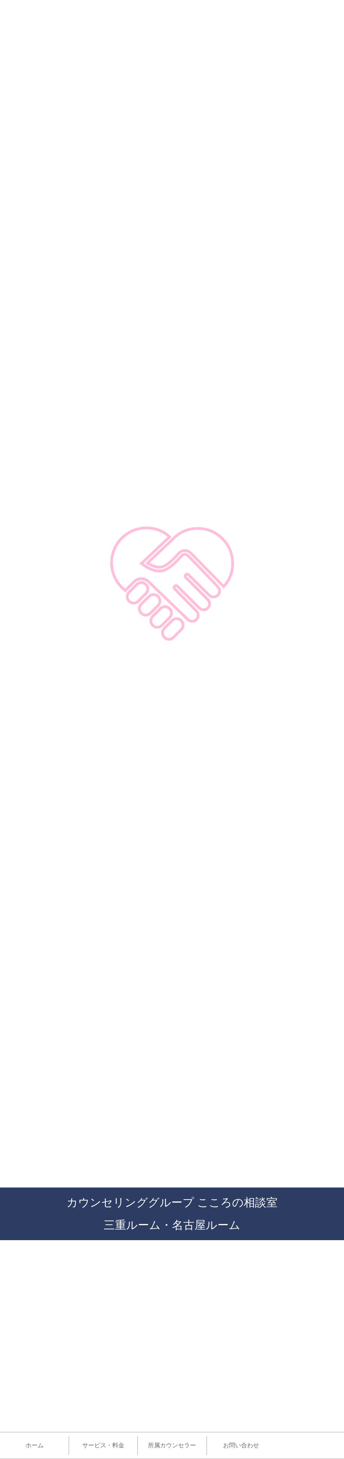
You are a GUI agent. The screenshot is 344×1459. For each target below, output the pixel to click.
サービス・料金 (103, 1445)
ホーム (35, 1445)
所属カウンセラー (172, 1445)
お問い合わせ (241, 1445)
